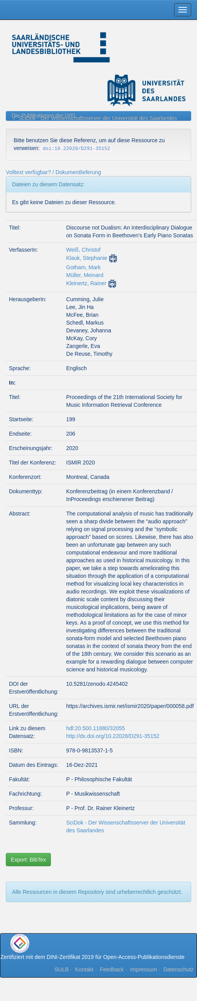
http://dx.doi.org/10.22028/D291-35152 (112, 736)
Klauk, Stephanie (86, 258)
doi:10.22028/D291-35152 (76, 149)
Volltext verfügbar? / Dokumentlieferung (53, 172)
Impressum (143, 969)
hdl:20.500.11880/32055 (95, 728)
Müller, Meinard (84, 275)
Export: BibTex (28, 859)
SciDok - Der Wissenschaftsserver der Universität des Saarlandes (98, 118)
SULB (61, 969)
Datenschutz (178, 969)
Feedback (112, 969)
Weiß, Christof (83, 250)
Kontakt (84, 969)
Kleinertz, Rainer (86, 283)
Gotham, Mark (83, 267)
